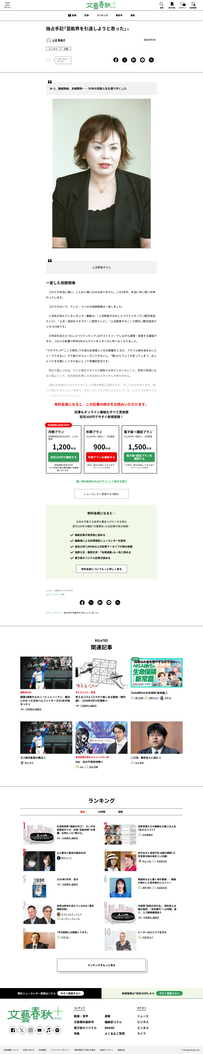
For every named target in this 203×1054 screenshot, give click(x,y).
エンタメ (53, 48)
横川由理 (139, 698)
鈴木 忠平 (29, 763)
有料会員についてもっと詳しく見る (101, 569)
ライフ (141, 1033)
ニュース (143, 1016)
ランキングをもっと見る (101, 965)
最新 (82, 812)
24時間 (101, 812)
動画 (74, 15)
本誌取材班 (162, 861)
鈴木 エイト (66, 858)
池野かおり (154, 698)
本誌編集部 (147, 835)
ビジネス (143, 1022)
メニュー (7, 7)
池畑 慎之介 (147, 937)
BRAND (110, 1028)
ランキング (102, 15)
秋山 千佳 (146, 861)
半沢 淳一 (65, 937)
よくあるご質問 (115, 1033)
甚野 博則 (146, 888)
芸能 (66, 48)
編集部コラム (113, 1022)
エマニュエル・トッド (71, 914)
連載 (132, 15)
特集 (77, 1033)
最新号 (119, 15)
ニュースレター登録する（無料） (101, 494)
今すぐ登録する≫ (70, 993)
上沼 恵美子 (58, 40)
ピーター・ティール (70, 919)
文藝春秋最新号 (84, 1022)
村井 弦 (167, 698)
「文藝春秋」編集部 (33, 709)
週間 (120, 812)
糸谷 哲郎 (139, 763)
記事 (86, 15)
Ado (82, 767)
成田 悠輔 (93, 767)
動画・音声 (81, 1016)
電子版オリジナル (85, 1028)
